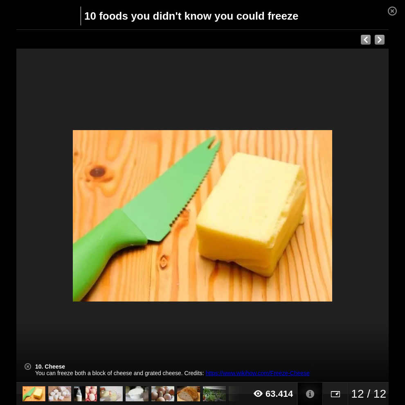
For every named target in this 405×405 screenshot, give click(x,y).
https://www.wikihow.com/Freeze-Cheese (258, 373)
